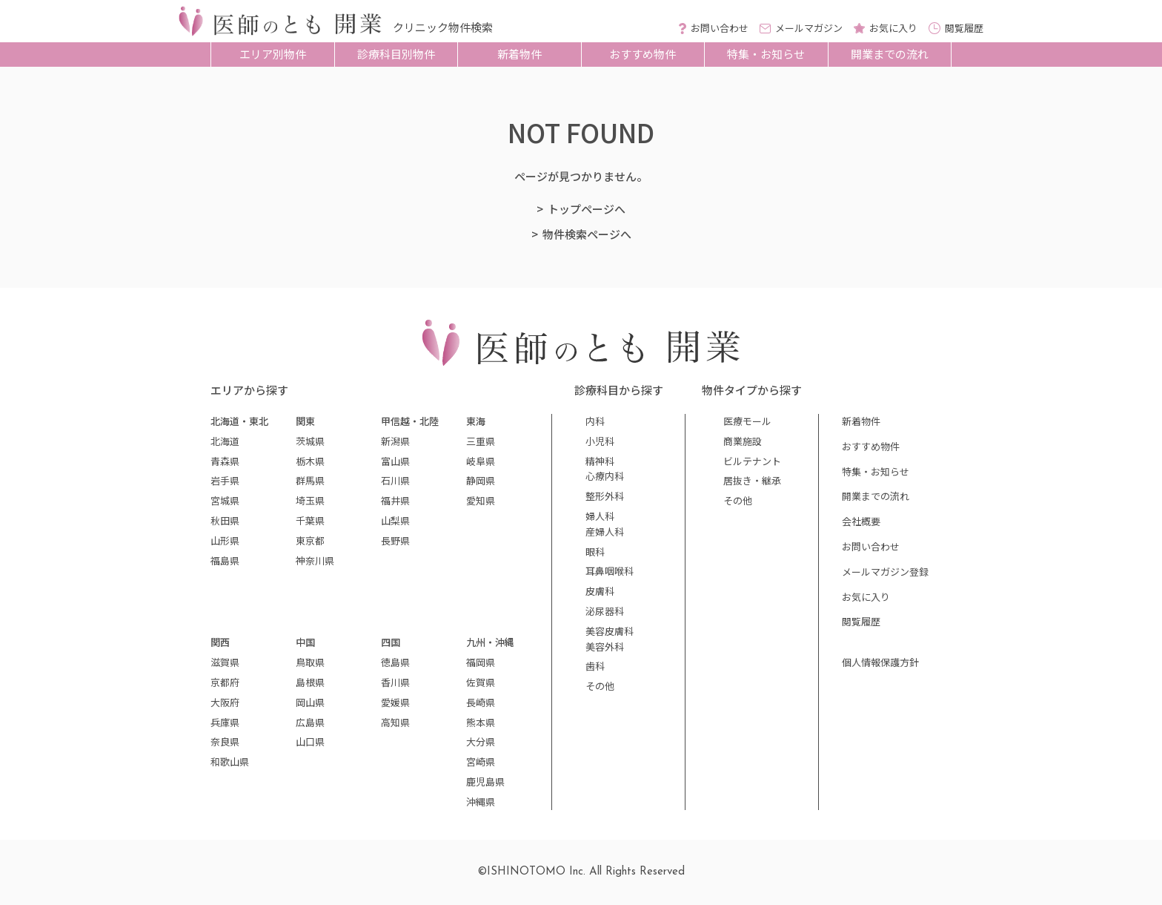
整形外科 (604, 496)
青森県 (224, 461)
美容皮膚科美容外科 (609, 639)
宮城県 (224, 500)
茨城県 (310, 441)
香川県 (395, 682)
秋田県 (224, 520)
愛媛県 (395, 702)
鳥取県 (310, 662)
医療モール (747, 421)
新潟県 (395, 441)
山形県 (224, 540)
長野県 (395, 540)
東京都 (310, 540)
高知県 (395, 722)
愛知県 (480, 500)
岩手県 (224, 480)
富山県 (395, 461)
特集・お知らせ (766, 54)
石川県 (395, 480)
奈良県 (224, 741)
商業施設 (742, 441)
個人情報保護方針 (880, 662)
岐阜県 (480, 461)
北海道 (224, 441)
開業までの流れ (890, 54)
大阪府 (224, 702)
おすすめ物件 (642, 54)
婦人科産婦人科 (604, 524)
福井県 (395, 500)
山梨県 (395, 520)
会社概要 (861, 521)
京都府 (224, 682)
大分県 (480, 741)
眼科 (595, 551)
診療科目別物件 (396, 54)
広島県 (310, 722)
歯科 (595, 666)
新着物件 (519, 54)
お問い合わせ (871, 546)
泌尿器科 (604, 611)
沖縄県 (480, 801)
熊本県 (480, 722)
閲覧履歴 (861, 621)
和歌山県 (229, 761)
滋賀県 (224, 662)
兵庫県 (224, 722)
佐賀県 (480, 682)
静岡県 (480, 480)
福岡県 (480, 662)
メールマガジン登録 (885, 572)
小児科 (599, 441)
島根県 (310, 682)
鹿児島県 (485, 781)
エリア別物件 (272, 54)
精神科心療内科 (604, 469)
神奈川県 (315, 560)
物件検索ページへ (586, 234)
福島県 (224, 560)
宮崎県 (480, 761)
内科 (595, 421)
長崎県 (480, 702)
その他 (599, 686)
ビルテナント (752, 461)
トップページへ (586, 209)
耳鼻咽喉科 (609, 571)
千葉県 (310, 520)
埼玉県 (310, 500)
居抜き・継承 (752, 480)
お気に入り (866, 597)
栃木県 (310, 461)
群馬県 (310, 480)
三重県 (480, 441)
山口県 (310, 741)
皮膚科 (599, 591)
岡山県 (310, 702)
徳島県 (395, 662)
